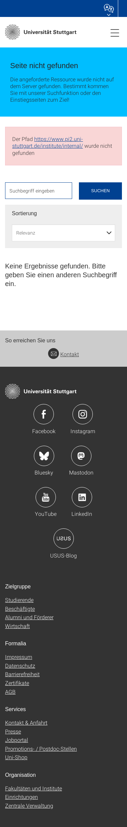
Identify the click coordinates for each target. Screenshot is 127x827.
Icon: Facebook (44, 414)
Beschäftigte (20, 608)
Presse (13, 731)
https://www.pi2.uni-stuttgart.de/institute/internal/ (47, 142)
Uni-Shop (16, 757)
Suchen (100, 190)
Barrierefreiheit (22, 674)
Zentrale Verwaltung (29, 805)
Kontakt (63, 354)
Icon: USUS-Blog (64, 538)
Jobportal (16, 739)
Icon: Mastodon (81, 456)
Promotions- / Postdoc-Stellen (41, 748)
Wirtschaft (17, 625)
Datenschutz (20, 665)
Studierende (19, 599)
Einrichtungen (21, 796)
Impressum (18, 656)
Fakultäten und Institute (33, 788)
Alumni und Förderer (29, 617)
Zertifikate (17, 682)
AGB (10, 691)
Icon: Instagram (82, 414)
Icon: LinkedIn (82, 497)
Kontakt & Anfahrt (26, 722)
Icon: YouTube (46, 497)
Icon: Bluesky (44, 456)
